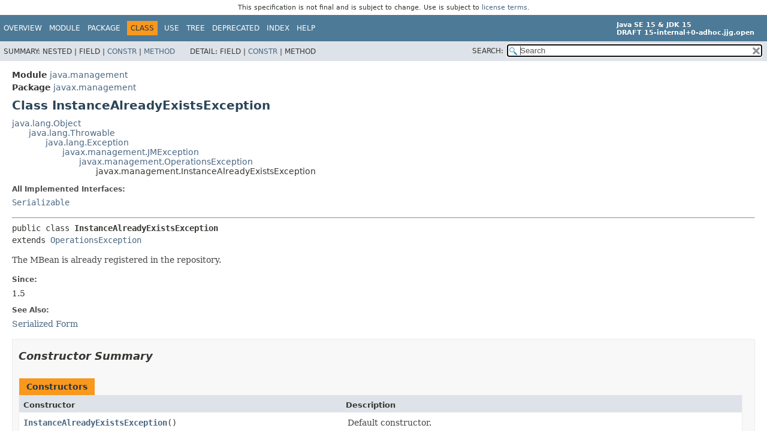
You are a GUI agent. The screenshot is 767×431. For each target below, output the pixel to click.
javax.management (94, 87)
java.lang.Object (46, 123)
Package (103, 28)
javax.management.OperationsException (166, 161)
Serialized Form (45, 324)
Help (306, 28)
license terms (504, 7)
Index (278, 28)
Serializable (41, 202)
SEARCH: (487, 51)
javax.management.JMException (130, 152)
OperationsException (95, 240)
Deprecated (235, 28)
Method (159, 51)
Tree (195, 28)
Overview (23, 28)
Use (171, 28)
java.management (89, 75)
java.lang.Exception (87, 142)
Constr (122, 51)
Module (64, 28)
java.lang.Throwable (72, 133)
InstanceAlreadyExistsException (95, 422)
